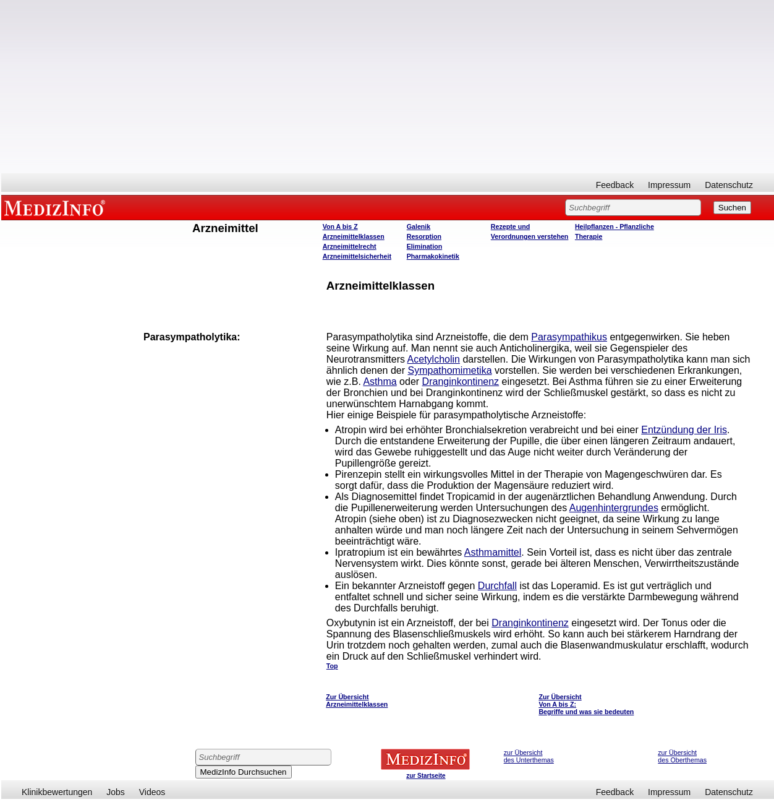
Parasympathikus (569, 337)
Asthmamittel (492, 552)
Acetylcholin (433, 359)
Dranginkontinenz (461, 381)
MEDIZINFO (57, 207)
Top (332, 666)
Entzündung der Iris (684, 430)
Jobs (115, 792)
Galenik (419, 226)
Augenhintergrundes (613, 507)
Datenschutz (729, 185)
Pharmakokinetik (433, 256)
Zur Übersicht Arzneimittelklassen (357, 700)
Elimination (424, 246)
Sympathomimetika (450, 370)
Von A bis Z (340, 226)
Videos (152, 792)
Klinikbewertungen (57, 792)
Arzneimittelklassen (354, 236)
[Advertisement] (388, 86)
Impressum (669, 185)
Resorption (424, 236)
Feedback (615, 185)
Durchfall (497, 585)
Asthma (379, 381)
